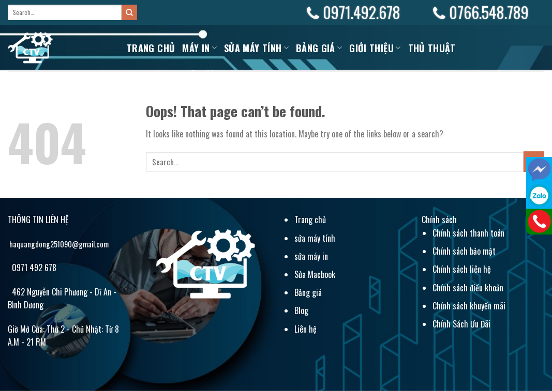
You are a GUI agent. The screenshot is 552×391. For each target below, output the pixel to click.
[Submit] (129, 12)
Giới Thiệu (374, 48)
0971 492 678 (33, 267)
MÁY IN (199, 48)
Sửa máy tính (256, 48)
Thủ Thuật (432, 48)
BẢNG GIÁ (319, 48)
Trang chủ (151, 48)
